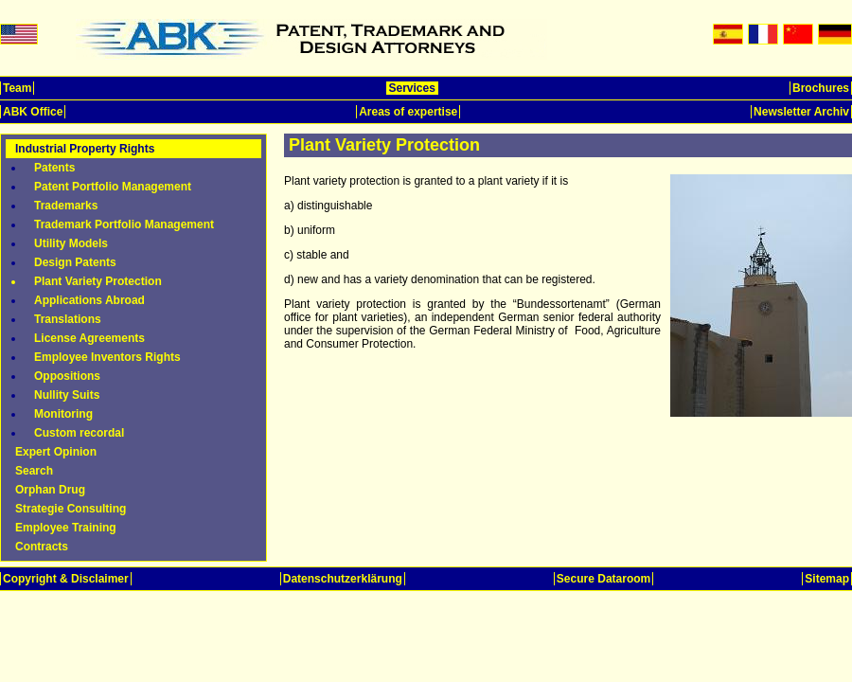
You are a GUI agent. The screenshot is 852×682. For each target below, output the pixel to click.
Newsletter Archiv (801, 111)
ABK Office (32, 111)
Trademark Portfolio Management (124, 224)
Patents (54, 167)
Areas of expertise (408, 111)
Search (34, 470)
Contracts (41, 546)
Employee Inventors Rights (107, 357)
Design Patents (75, 262)
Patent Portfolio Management (112, 186)
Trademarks (66, 205)
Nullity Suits (66, 395)
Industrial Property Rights (84, 148)
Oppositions (67, 376)
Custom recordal (79, 433)
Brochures (820, 88)
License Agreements (89, 338)
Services (412, 88)
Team (17, 88)
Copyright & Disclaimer (66, 578)
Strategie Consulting (70, 508)
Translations (67, 319)
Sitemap (827, 578)
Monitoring (63, 414)
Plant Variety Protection (98, 281)
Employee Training (65, 527)
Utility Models (71, 243)
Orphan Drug (50, 489)
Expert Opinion (56, 451)
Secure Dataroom (603, 578)
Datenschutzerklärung (342, 578)
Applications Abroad (89, 300)
